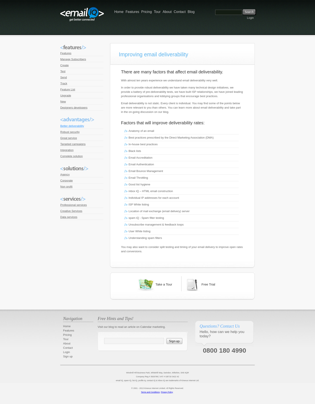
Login (250, 17)
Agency (65, 174)
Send (63, 77)
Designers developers (74, 107)
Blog (191, 12)
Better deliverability (72, 126)
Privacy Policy (167, 392)
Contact (180, 12)
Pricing (146, 12)
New (63, 101)
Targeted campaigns (73, 144)
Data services (68, 217)
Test (62, 71)
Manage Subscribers (73, 59)
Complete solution (71, 156)
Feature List (67, 89)
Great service (68, 138)
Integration (66, 150)
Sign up (68, 356)
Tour (157, 12)
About (167, 12)
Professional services (73, 205)
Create (64, 65)
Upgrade (65, 95)
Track (63, 83)
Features (132, 12)
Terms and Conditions (150, 392)
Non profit (66, 186)
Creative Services (71, 211)
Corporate (66, 180)
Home (119, 12)
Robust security (70, 132)
